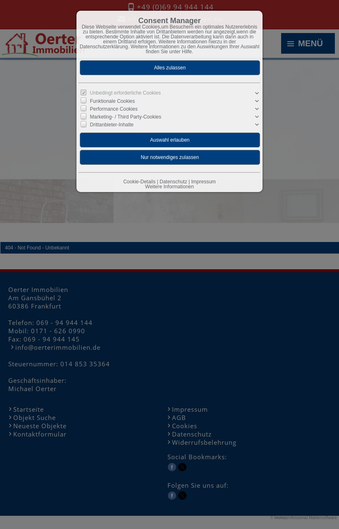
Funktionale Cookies (112, 101)
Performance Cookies (114, 109)
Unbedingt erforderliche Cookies (125, 93)
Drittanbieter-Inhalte (112, 125)
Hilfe (187, 52)
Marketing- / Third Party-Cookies (126, 117)
